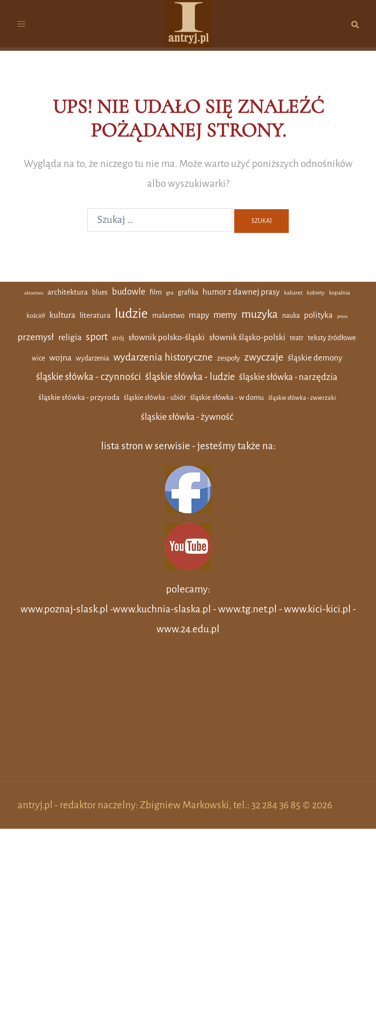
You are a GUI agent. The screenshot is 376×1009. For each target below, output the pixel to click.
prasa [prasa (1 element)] (342, 316)
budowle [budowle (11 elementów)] (128, 291)
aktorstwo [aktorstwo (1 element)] (33, 293)
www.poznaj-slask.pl (64, 609)
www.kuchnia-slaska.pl (162, 609)
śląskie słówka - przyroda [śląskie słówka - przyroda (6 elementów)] (78, 397)
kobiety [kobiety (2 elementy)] (316, 293)
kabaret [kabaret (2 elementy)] (293, 293)
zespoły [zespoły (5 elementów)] (228, 358)
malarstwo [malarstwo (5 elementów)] (168, 315)
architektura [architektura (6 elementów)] (67, 292)
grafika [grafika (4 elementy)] (188, 292)
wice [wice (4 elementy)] (38, 358)
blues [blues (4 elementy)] (100, 292)
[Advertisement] (188, 714)
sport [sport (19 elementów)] (97, 337)
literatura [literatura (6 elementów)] (95, 315)
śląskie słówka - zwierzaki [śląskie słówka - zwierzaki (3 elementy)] (302, 397)
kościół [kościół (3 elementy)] (36, 315)
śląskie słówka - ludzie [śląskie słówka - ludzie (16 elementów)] (190, 376)
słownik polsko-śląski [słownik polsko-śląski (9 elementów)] (166, 337)
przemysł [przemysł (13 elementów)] (36, 337)
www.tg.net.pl (247, 609)
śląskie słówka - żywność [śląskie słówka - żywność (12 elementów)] (187, 417)
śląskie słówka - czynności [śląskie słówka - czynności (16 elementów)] (88, 376)
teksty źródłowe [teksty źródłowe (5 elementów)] (332, 338)
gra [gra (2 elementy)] (170, 293)
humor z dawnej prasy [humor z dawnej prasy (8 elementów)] (241, 291)
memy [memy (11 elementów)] (225, 315)
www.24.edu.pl (188, 629)
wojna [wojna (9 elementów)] (60, 357)
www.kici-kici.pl (317, 609)
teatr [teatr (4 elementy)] (296, 338)
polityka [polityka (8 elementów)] (318, 315)
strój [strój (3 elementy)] (118, 338)
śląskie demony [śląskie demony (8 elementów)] (315, 357)
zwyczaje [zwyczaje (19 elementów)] (264, 357)
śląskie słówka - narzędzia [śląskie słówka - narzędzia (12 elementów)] (288, 377)
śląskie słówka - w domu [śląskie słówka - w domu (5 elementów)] (227, 397)
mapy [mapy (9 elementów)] (199, 315)
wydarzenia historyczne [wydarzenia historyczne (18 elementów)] (163, 357)
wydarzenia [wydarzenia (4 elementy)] (92, 358)
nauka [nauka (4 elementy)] (291, 315)
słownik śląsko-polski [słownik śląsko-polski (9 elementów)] (247, 337)
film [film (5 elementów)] (155, 292)
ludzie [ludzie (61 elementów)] (131, 314)
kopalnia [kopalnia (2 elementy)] (339, 293)
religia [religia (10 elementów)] (70, 337)
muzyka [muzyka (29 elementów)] (259, 314)
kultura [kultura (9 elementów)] (62, 315)
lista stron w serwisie (145, 446)
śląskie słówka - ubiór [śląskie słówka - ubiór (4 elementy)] (155, 397)
